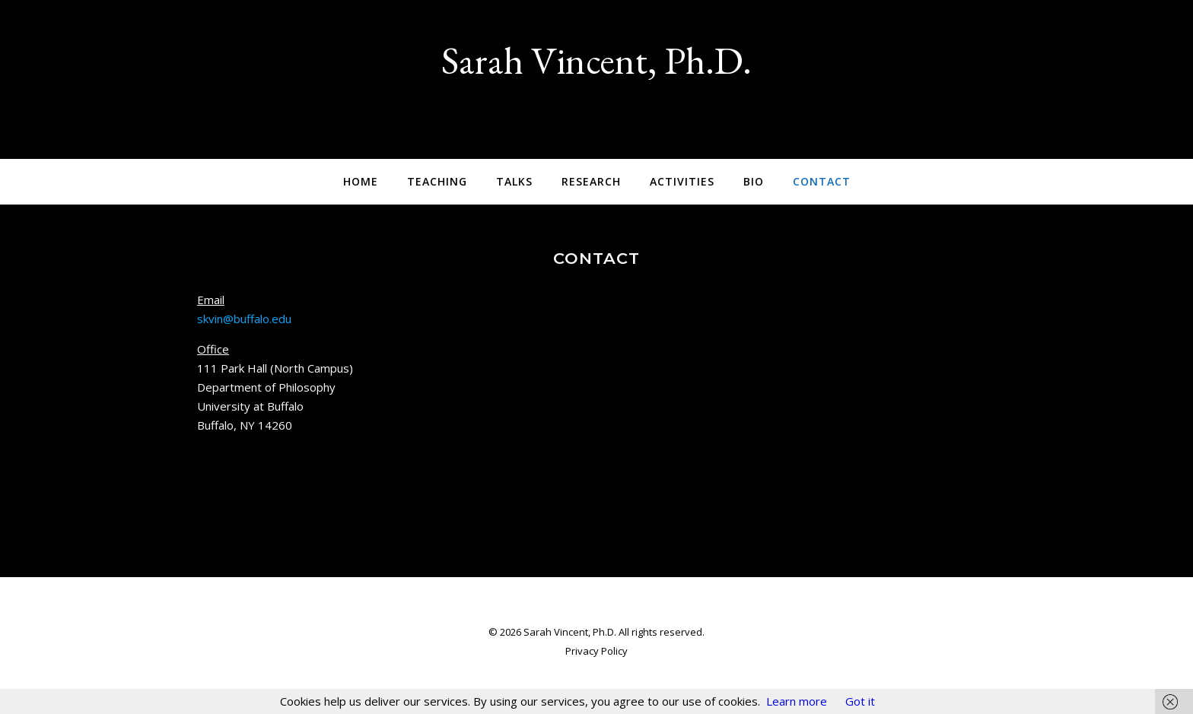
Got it (860, 701)
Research (591, 181)
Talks (514, 181)
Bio (753, 181)
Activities (682, 181)
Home (360, 181)
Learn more (796, 701)
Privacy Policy (596, 651)
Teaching (437, 181)
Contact (822, 181)
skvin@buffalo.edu (244, 318)
